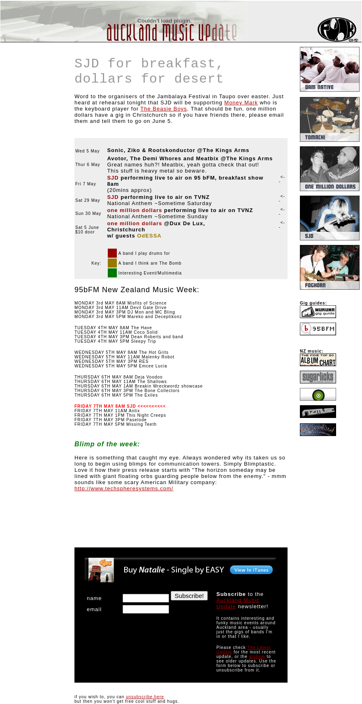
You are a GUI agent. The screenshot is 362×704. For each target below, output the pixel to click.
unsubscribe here (145, 697)
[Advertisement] (25, 92)
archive (257, 656)
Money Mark (241, 102)
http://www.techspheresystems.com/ (123, 488)
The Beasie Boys (163, 109)
